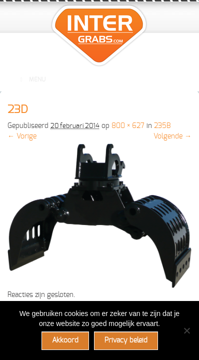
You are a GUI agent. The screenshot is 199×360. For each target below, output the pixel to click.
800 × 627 (128, 126)
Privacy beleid (126, 340)
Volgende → (173, 136)
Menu (32, 79)
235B (162, 126)
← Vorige (22, 136)
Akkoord (65, 340)
